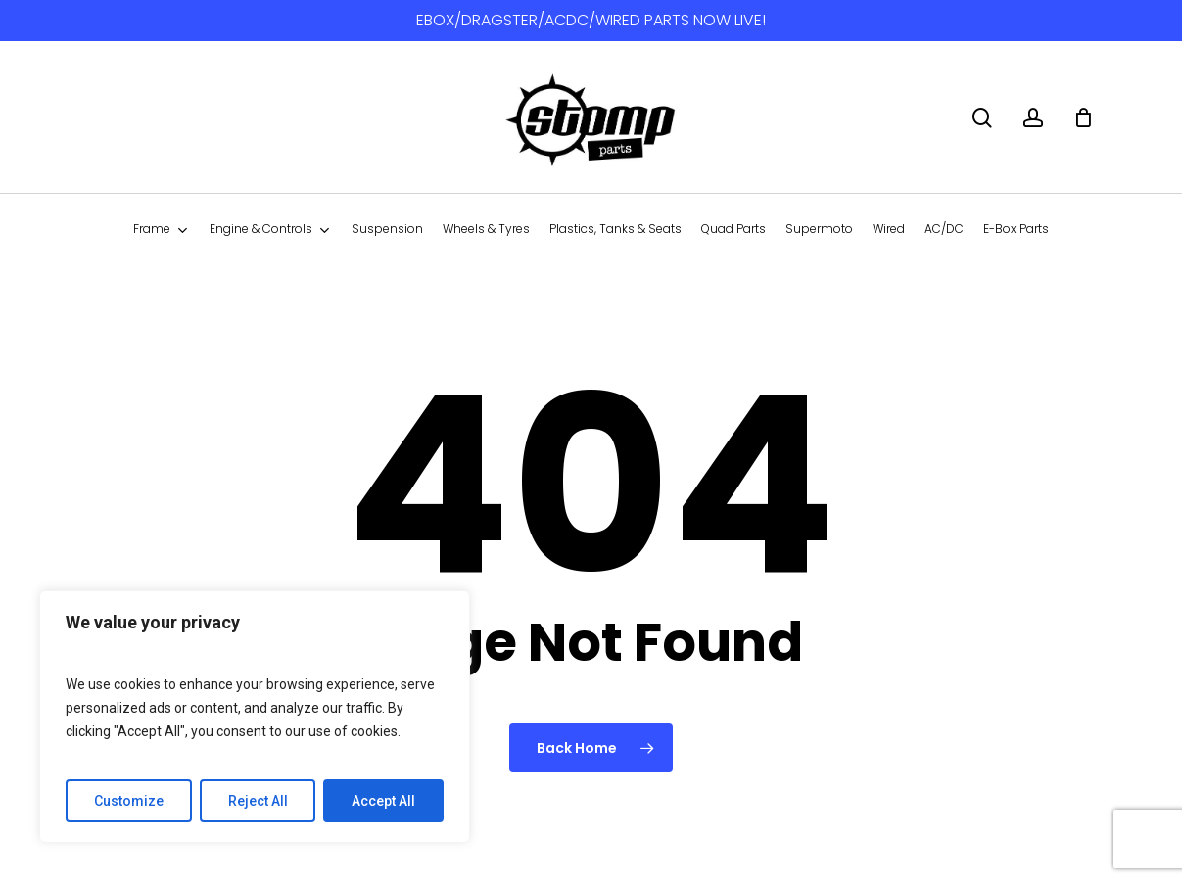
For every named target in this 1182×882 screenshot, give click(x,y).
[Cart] (1083, 117)
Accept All (383, 801)
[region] (254, 716)
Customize (129, 801)
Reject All (258, 801)
